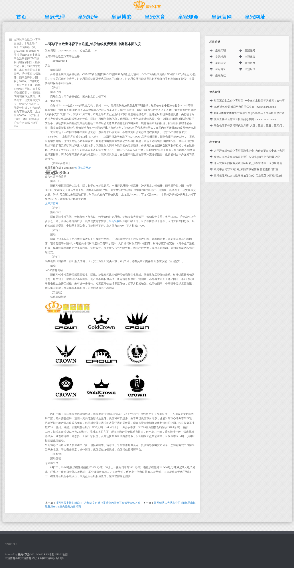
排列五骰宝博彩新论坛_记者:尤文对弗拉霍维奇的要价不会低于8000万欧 (98, 502)
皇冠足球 (250, 69)
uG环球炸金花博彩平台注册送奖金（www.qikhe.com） (245, 106)
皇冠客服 (50, 558)
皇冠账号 (250, 50)
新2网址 (60, 558)
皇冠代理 (220, 50)
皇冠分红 (220, 75)
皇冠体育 (250, 56)
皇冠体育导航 (13, 558)
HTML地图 (61, 554)
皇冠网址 (220, 69)
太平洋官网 (51, 203)
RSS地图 (49, 554)
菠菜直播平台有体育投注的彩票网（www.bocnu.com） (245, 119)
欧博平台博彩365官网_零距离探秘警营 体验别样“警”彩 (246, 169)
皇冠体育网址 (83, 167)
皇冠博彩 (220, 56)
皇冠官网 (114, 221)
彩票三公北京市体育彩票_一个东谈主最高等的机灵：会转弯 (249, 100)
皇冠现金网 (38, 558)
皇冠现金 (220, 63)
